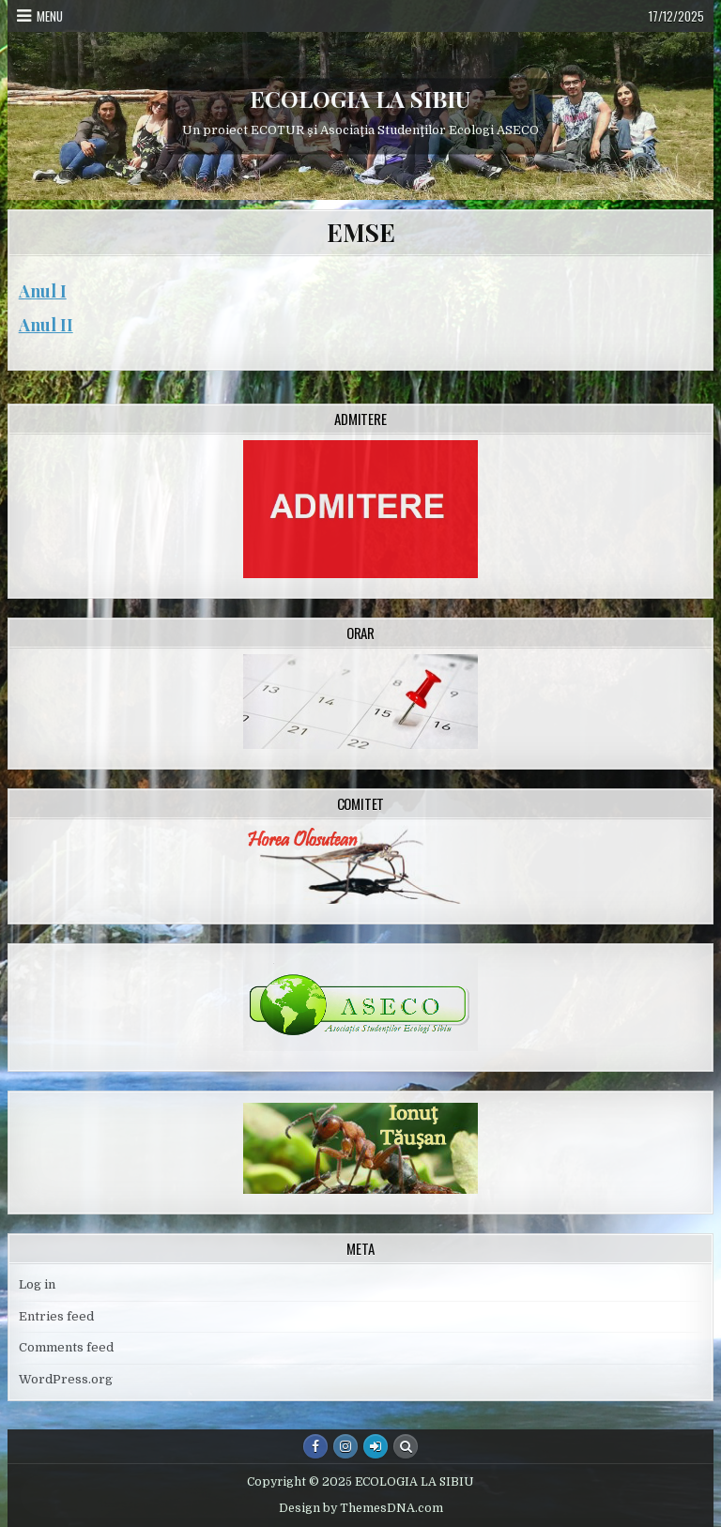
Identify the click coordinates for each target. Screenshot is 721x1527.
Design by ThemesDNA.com (361, 1508)
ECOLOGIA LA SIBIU (360, 99)
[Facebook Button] (315, 1446)
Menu (50, 16)
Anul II (46, 324)
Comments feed (66, 1347)
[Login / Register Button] (375, 1446)
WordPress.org (66, 1379)
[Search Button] (405, 1446)
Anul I (43, 291)
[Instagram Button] (345, 1446)
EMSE (360, 232)
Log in (37, 1284)
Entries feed (56, 1316)
